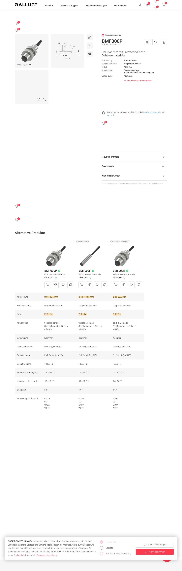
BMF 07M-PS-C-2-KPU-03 (89, 274)
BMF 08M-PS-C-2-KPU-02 (55, 274)
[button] (49, 6)
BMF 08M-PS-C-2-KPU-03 (124, 274)
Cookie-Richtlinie (21, 555)
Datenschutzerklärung (47, 555)
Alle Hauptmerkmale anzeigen (137, 80)
